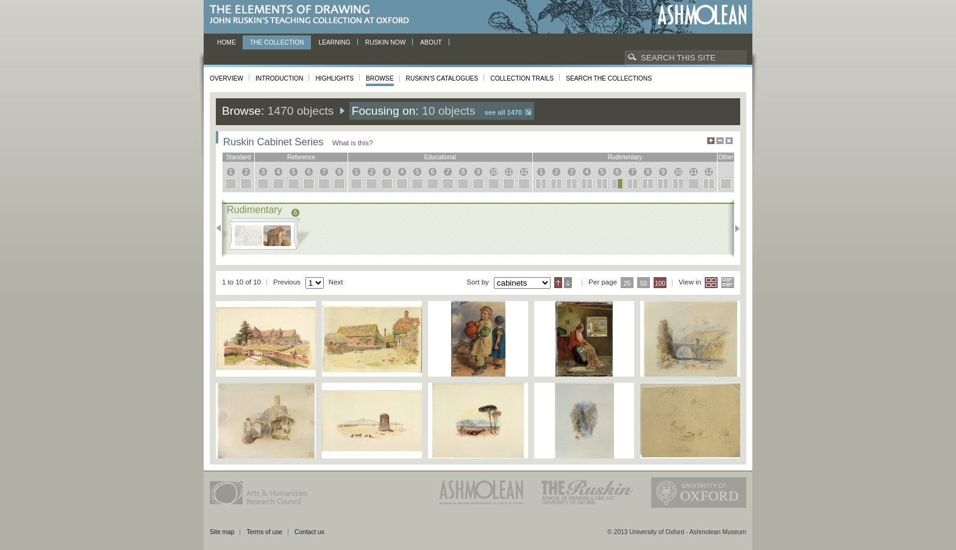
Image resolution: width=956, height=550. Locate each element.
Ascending (558, 282)
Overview (226, 78)
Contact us (309, 532)
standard (238, 157)
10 (493, 171)
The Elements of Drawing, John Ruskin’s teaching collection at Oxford (313, 15)
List (727, 282)
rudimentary (625, 157)
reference (301, 157)
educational (440, 157)
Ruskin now (385, 42)
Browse (380, 78)
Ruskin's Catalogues (442, 78)
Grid (711, 282)
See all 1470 (503, 112)
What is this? (352, 143)
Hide (729, 140)
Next (733, 228)
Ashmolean (702, 15)
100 (660, 283)
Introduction (279, 78)
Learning (334, 42)
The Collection (277, 42)
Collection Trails (522, 78)
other (725, 157)
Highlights (334, 78)
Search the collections (609, 78)
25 (627, 283)
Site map (222, 532)
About (430, 42)
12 (524, 171)
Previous (222, 228)
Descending (568, 282)
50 (643, 283)
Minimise (720, 140)
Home (226, 42)
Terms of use (264, 532)
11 (508, 171)
